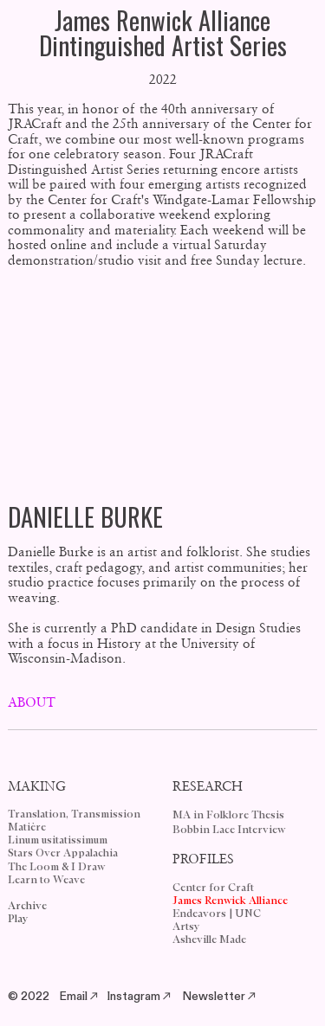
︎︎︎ (251, 996)
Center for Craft (213, 888)
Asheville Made (209, 940)
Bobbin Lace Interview (228, 830)
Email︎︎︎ (80, 996)
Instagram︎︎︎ (139, 996)
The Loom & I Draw (56, 867)
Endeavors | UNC (216, 914)
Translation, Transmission (74, 814)
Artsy (186, 927)
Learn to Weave (46, 880)
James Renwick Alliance (230, 901)
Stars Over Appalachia (63, 853)
